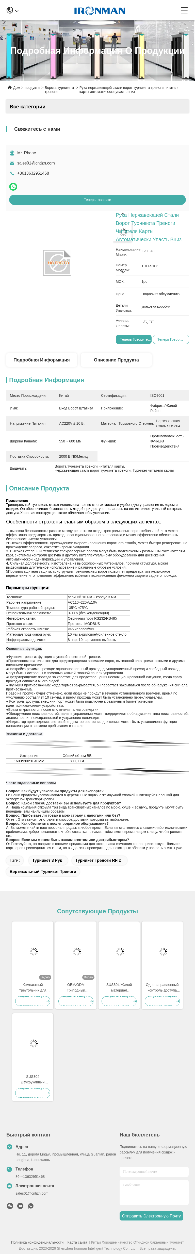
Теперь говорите (97, 200)
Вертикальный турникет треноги (43, 871)
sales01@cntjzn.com (36, 163)
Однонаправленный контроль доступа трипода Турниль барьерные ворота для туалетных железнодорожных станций (162, 988)
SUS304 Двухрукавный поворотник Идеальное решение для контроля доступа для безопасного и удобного (33, 1080)
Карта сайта (77, 1242)
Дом (16, 88)
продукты (32, 88)
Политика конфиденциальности (37, 1242)
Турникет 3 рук (47, 860)
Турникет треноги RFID (98, 860)
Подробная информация (41, 359)
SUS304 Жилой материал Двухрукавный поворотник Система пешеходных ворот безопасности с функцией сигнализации (119, 988)
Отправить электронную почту (151, 1216)
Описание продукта (116, 359)
